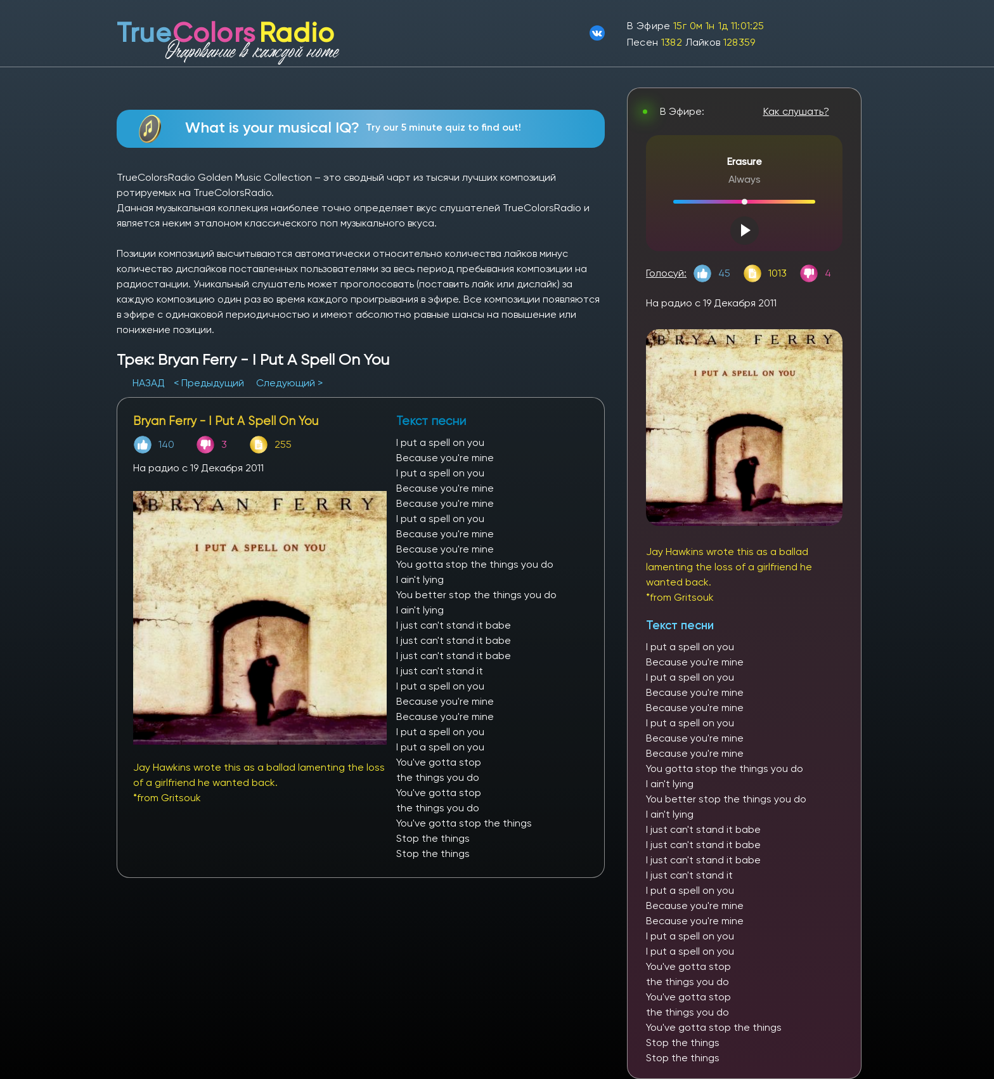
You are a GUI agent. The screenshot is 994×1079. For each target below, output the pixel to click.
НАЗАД (149, 383)
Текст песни (680, 625)
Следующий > (289, 383)
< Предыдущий (209, 383)
